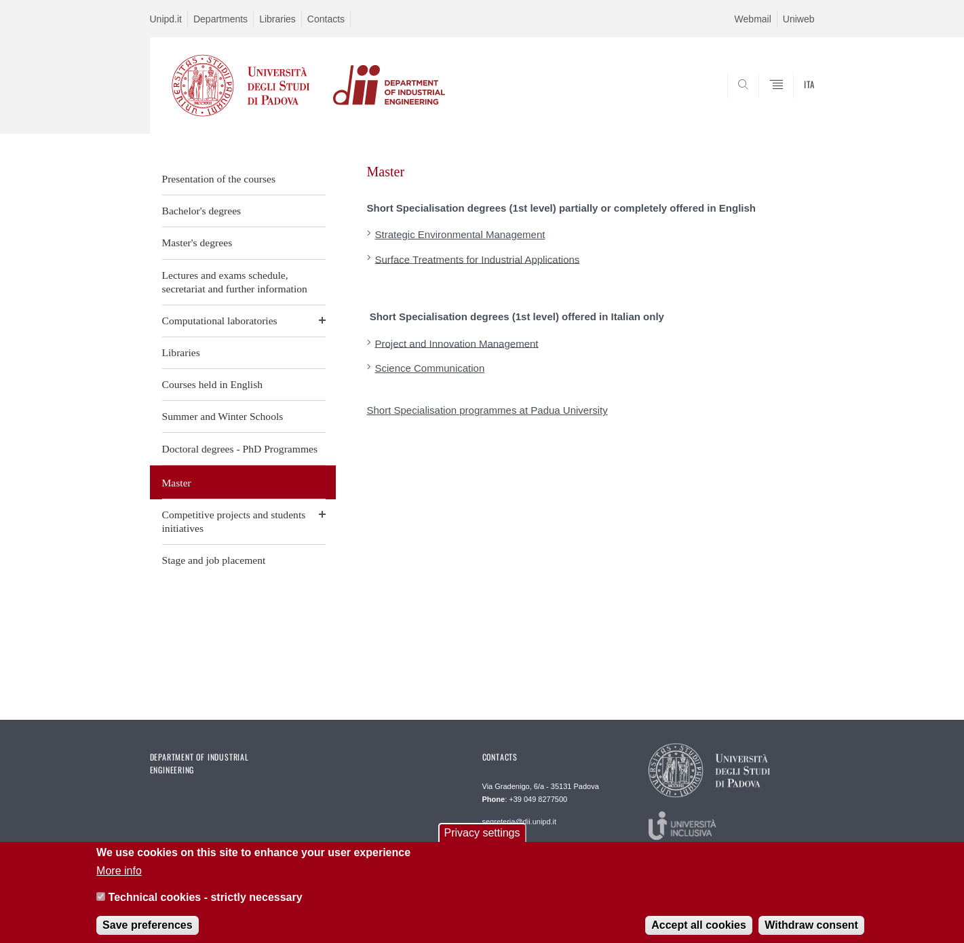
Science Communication (430, 368)
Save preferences (147, 932)
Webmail (753, 19)
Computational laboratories (219, 320)
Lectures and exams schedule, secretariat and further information (234, 281)
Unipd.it (166, 19)
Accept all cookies (698, 932)
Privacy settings (482, 840)
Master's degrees (197, 242)
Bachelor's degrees (202, 210)
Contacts (326, 19)
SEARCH (790, 100)
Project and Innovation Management (457, 343)
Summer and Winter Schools (223, 416)
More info (119, 878)
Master (176, 482)
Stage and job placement (214, 560)
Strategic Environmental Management (460, 234)
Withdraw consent (811, 932)
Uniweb (799, 19)
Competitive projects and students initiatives (234, 521)
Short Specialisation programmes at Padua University (487, 410)
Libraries (277, 19)
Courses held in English (212, 384)
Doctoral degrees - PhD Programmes (240, 449)
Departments (220, 19)
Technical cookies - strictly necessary (206, 904)
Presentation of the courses (219, 179)
